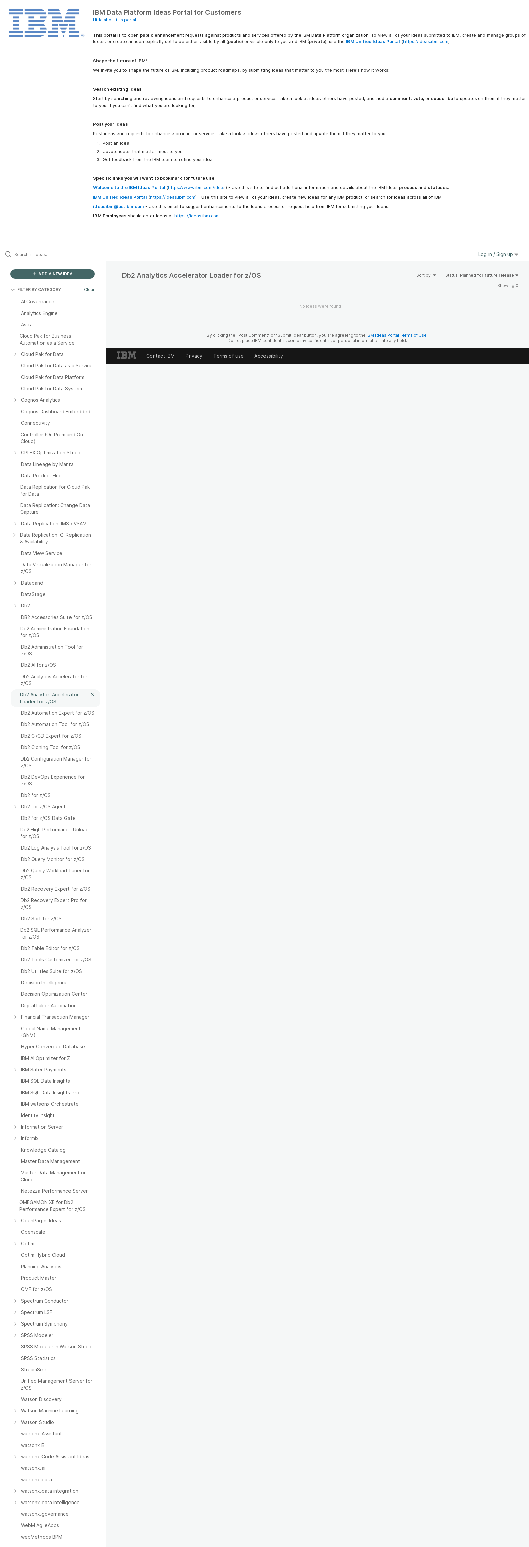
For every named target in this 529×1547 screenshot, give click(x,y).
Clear (89, 289)
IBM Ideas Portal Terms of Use (397, 335)
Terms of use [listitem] (228, 356)
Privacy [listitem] (194, 356)
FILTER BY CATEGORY (36, 289)
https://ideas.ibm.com (425, 41)
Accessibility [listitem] (268, 356)
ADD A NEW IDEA (53, 273)
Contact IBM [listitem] (160, 356)
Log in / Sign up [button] (498, 254)
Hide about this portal (114, 19)
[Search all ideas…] (61, 254)
